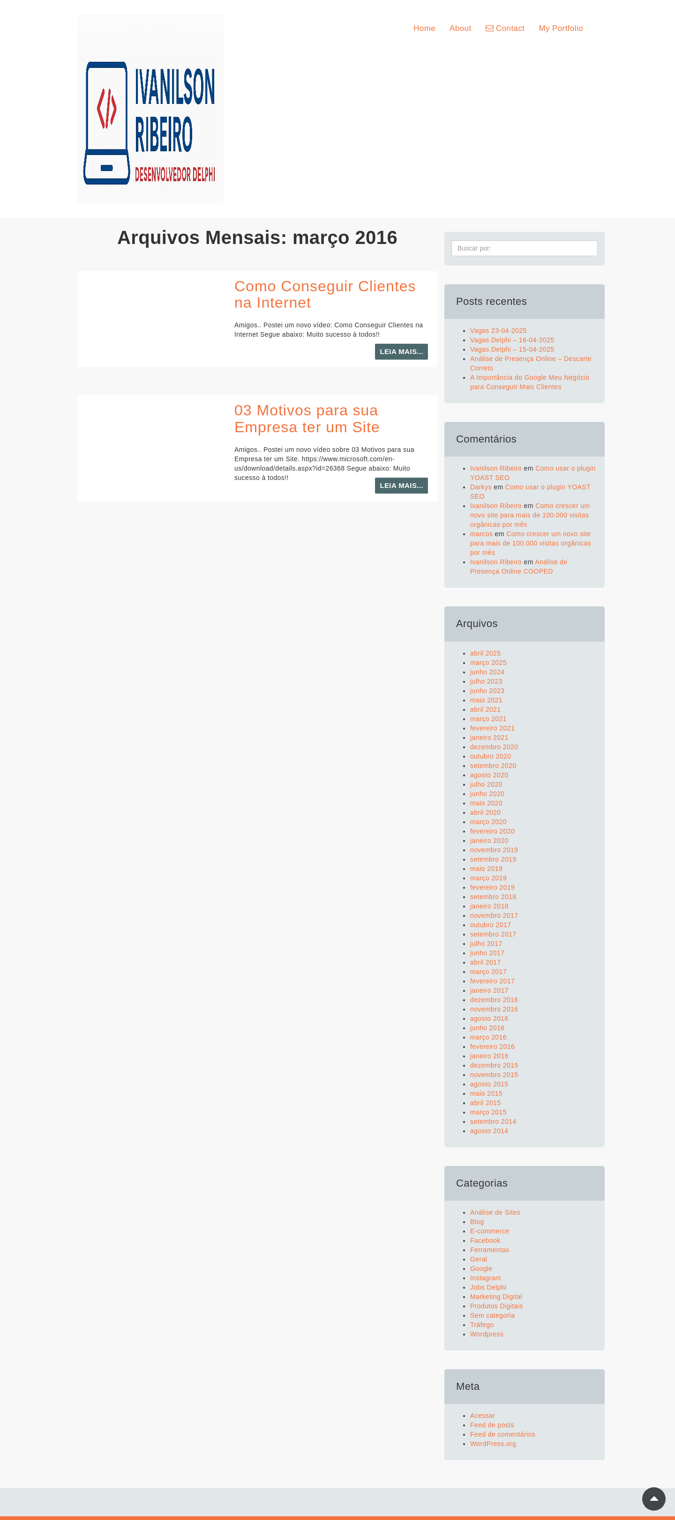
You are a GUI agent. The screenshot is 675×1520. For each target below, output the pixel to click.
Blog (477, 1221)
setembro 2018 (493, 896)
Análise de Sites (495, 1212)
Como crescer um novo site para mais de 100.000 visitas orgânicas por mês (530, 515)
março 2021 (488, 719)
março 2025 (488, 662)
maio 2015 (486, 1093)
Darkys (481, 487)
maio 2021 (486, 700)
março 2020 (488, 822)
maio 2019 (486, 868)
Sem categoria (492, 1315)
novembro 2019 (494, 850)
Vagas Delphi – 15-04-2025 (512, 349)
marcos (481, 534)
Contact (505, 28)
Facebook (485, 1240)
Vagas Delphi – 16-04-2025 (512, 340)
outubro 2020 (490, 756)
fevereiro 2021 (492, 728)
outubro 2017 (490, 925)
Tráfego (482, 1324)
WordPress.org (493, 1443)
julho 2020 (486, 784)
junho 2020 (487, 793)
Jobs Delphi (488, 1287)
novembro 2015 (494, 1074)
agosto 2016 (489, 1018)
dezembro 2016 (494, 999)
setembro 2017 (493, 934)
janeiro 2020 (489, 840)
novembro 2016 (494, 1009)
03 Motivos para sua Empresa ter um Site (307, 418)
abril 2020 (485, 812)
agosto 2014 (489, 1131)
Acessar (482, 1415)
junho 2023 (487, 690)
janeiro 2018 (489, 906)
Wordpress (486, 1334)
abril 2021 (485, 709)
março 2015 (488, 1112)
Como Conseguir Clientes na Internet (325, 294)
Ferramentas (490, 1250)
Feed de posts (492, 1425)
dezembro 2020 (494, 747)
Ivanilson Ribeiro (496, 468)
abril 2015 (485, 1103)
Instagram (485, 1278)
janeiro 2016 (489, 1056)
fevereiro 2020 (492, 831)
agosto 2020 (489, 775)
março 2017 (488, 971)
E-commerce (489, 1231)
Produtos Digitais (496, 1306)
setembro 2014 (493, 1121)
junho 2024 (487, 672)
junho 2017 (487, 953)
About (460, 28)
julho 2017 (486, 943)
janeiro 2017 (489, 990)
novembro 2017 (494, 915)
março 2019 (488, 878)
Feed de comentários (502, 1434)
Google (481, 1268)
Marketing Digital (496, 1296)
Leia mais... (401, 351)
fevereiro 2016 (492, 1046)
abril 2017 (485, 962)
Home (424, 28)
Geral (478, 1259)
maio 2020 (486, 803)
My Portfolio (561, 28)
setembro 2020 (493, 765)
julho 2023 (486, 681)
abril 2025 (485, 653)
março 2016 (488, 1037)
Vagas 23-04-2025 (498, 330)
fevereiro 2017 (492, 981)
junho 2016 (487, 1028)
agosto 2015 (489, 1084)
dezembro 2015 (494, 1065)
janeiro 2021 (489, 737)
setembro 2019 (493, 859)
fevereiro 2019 (492, 887)
